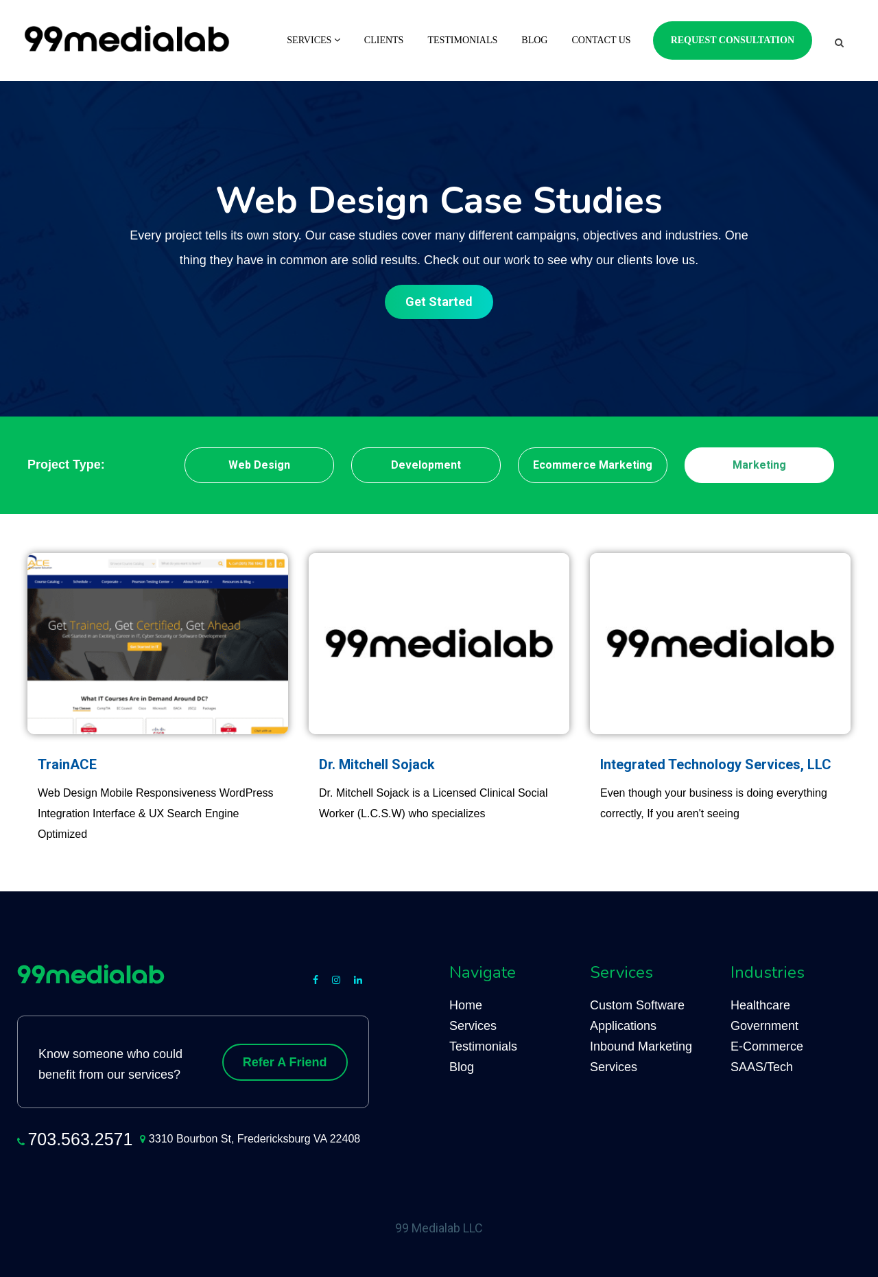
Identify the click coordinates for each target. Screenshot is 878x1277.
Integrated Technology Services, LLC (715, 764)
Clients (384, 40)
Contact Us (600, 40)
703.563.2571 (79, 1139)
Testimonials (462, 40)
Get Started (439, 301)
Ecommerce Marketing (592, 464)
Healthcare (760, 1005)
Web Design (259, 464)
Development (426, 464)
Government (764, 1026)
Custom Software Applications (637, 1015)
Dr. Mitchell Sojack (377, 764)
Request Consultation (732, 40)
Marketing (759, 464)
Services (313, 40)
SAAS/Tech (762, 1067)
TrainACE (67, 764)
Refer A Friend (285, 1062)
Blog (534, 40)
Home (465, 1005)
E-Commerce (767, 1046)
